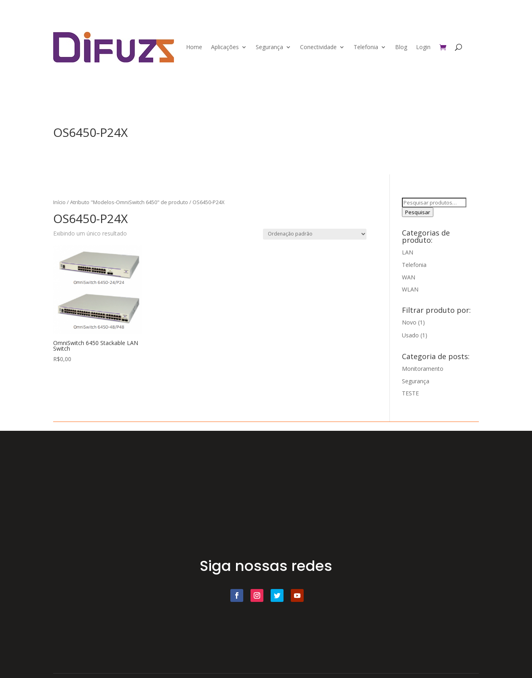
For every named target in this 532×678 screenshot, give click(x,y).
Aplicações (225, 47)
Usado (410, 335)
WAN (408, 277)
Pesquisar (417, 212)
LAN (407, 252)
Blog (401, 47)
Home (194, 47)
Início (59, 202)
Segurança (269, 47)
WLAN (410, 289)
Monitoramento (422, 368)
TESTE (410, 393)
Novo (409, 322)
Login (423, 47)
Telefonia (366, 47)
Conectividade (318, 47)
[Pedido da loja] (314, 234)
